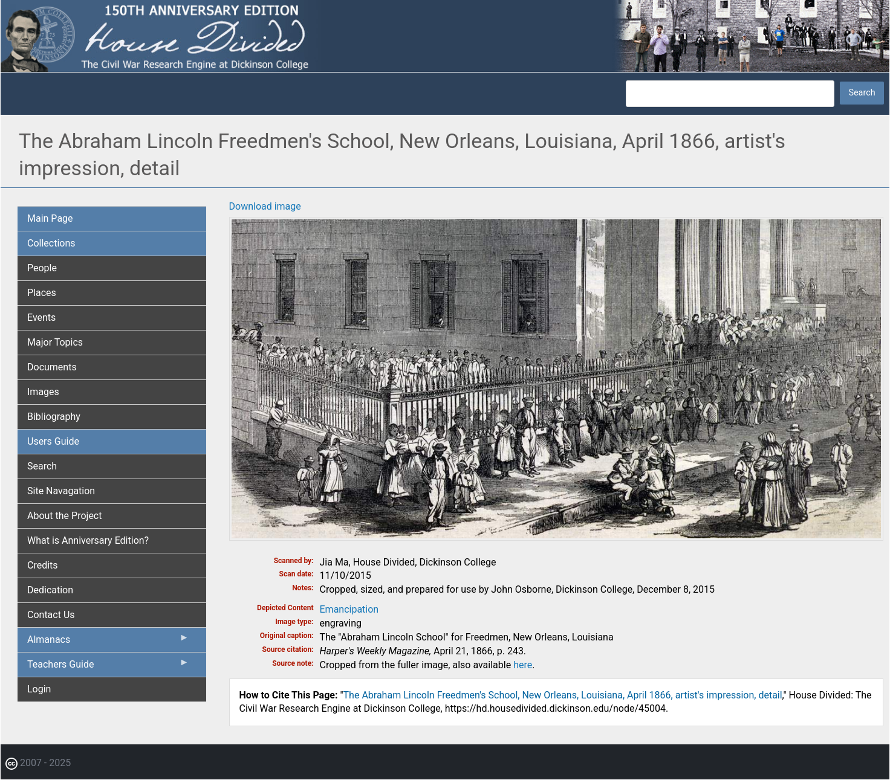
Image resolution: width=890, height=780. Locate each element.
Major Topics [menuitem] (55, 342)
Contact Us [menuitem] (51, 614)
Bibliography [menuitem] (53, 416)
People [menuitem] (42, 268)
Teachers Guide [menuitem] (108, 667)
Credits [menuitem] (42, 565)
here (522, 665)
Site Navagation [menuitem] (61, 491)
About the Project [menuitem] (64, 515)
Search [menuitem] (42, 466)
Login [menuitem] (39, 689)
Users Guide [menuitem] (53, 441)
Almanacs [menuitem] (108, 642)
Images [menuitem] (43, 392)
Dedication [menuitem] (50, 590)
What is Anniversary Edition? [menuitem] (88, 540)
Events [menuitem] (41, 317)
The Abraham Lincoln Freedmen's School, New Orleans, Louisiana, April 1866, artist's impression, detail (562, 695)
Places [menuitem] (41, 292)
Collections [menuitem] (51, 243)
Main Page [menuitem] (50, 218)
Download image (265, 206)
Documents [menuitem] (52, 367)
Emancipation (349, 609)
